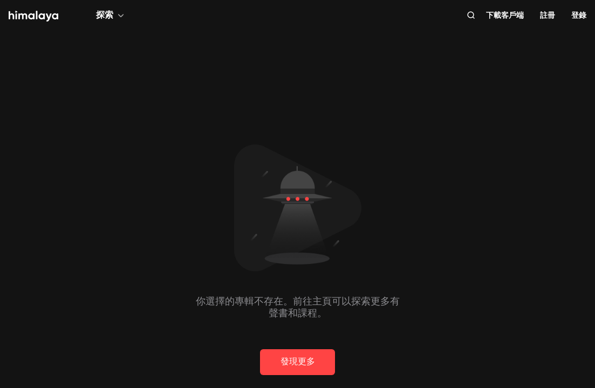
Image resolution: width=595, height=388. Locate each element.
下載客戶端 (505, 15)
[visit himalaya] (33, 16)
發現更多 (298, 361)
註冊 (547, 15)
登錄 (578, 15)
